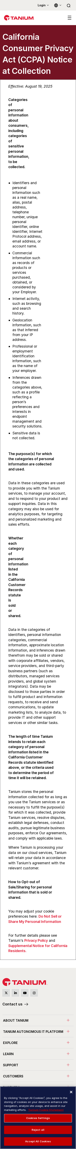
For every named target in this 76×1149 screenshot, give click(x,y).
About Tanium (15, 1020)
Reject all (38, 1129)
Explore (10, 1043)
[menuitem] (38, 1020)
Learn (8, 1054)
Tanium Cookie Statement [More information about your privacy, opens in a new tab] (46, 1109)
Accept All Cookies (38, 1141)
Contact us (12, 1004)
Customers (13, 1076)
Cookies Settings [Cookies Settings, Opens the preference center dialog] (38, 1118)
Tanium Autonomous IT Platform (33, 1032)
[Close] (71, 1092)
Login (42, 5)
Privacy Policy (36, 940)
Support (10, 1065)
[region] (38, 1117)
